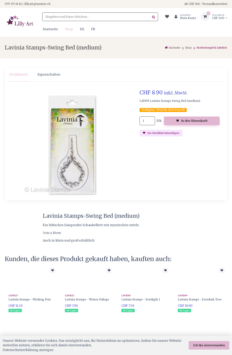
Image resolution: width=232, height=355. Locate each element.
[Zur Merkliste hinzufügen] (52, 270)
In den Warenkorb (191, 121)
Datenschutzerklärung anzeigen (28, 350)
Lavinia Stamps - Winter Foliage (87, 299)
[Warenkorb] (213, 16)
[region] (116, 75)
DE (82, 29)
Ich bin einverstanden (209, 345)
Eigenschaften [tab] (49, 74)
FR (93, 29)
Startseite (50, 29)
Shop (69, 29)
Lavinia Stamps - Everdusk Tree (200, 299)
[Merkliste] (167, 16)
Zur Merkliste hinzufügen (161, 133)
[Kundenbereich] (183, 16)
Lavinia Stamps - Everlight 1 (140, 299)
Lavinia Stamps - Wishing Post (30, 299)
